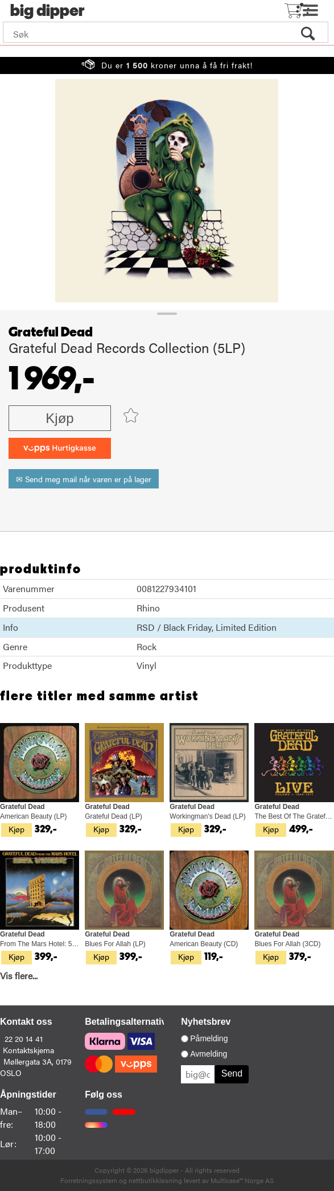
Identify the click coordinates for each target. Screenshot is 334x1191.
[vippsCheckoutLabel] (60, 448)
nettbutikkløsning (155, 1180)
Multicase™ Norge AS (242, 1180)
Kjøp (59, 418)
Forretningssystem (88, 1180)
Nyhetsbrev (205, 1021)
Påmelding (209, 1038)
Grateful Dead (51, 332)
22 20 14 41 (24, 1038)
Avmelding (208, 1053)
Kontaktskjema (28, 1050)
